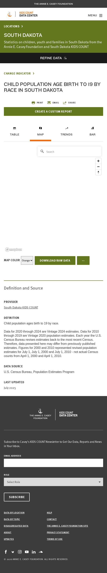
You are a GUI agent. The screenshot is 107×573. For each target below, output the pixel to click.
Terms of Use (55, 538)
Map (40, 134)
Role (6, 474)
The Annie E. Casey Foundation (53, 4)
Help (49, 512)
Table (14, 134)
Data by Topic (12, 519)
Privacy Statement (58, 532)
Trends (66, 134)
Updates (9, 538)
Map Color (12, 260)
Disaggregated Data (16, 525)
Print (37, 103)
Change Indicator (17, 73)
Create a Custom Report (53, 111)
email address (12, 455)
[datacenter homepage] (28, 14)
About (7, 532)
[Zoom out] (98, 166)
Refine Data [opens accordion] (51, 58)
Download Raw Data (55, 260)
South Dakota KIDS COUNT (21, 307)
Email (53, 103)
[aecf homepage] (9, 14)
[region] (53, 199)
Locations (11, 26)
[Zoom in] (98, 161)
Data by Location (14, 512)
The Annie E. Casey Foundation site (67, 525)
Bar (93, 134)
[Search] (69, 151)
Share (69, 103)
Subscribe (17, 497)
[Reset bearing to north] (98, 172)
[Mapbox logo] (13, 249)
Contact (52, 519)
